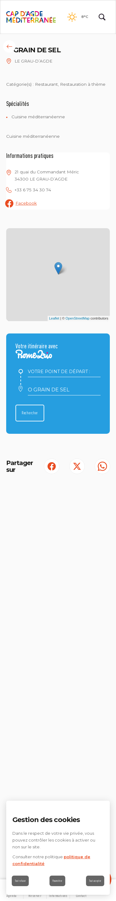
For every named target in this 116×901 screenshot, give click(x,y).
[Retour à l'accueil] (31, 17)
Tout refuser (20, 880)
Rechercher (30, 412)
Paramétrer (57, 880)
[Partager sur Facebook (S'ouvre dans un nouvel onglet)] (51, 466)
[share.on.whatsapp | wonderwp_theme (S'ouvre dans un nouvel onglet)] (102, 466)
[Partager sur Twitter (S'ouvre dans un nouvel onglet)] (77, 466)
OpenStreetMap (78, 318)
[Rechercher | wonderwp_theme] (102, 17)
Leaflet (54, 318)
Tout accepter (95, 880)
